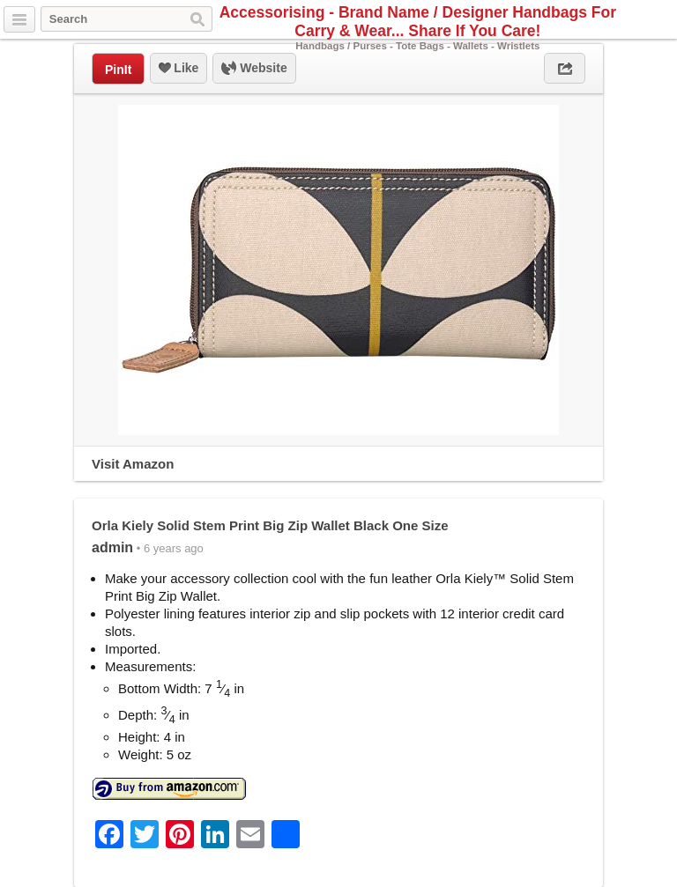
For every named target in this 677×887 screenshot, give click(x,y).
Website (253, 69)
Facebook (642, 20)
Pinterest (662, 20)
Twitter (621, 20)
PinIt (118, 70)
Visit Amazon (133, 463)
